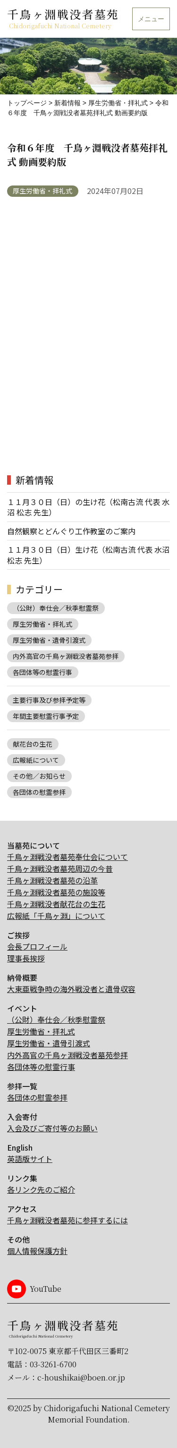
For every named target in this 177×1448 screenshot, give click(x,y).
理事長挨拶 (26, 958)
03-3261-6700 (53, 1364)
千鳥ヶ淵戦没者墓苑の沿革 (52, 880)
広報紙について (36, 760)
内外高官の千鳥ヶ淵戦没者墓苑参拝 (65, 656)
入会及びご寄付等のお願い (52, 1128)
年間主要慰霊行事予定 (46, 716)
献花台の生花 (32, 744)
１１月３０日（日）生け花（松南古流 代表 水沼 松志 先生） (88, 554)
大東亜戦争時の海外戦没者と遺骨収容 (71, 988)
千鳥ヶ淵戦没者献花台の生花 (56, 903)
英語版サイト (29, 1158)
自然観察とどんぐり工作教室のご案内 (71, 531)
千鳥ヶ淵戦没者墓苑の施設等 (56, 892)
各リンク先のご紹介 (41, 1189)
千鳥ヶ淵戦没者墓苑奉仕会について (67, 856)
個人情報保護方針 (37, 1250)
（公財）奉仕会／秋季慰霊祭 (56, 608)
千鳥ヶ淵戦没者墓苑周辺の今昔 (60, 868)
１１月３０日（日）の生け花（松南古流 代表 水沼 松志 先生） (88, 507)
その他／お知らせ (39, 776)
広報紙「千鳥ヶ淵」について (56, 915)
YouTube (45, 1288)
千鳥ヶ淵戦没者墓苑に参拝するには (67, 1220)
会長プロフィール (37, 946)
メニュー (151, 19)
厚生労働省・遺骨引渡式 (49, 640)
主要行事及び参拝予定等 (49, 700)
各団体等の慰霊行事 (42, 672)
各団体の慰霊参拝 (39, 792)
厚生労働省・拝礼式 (42, 190)
